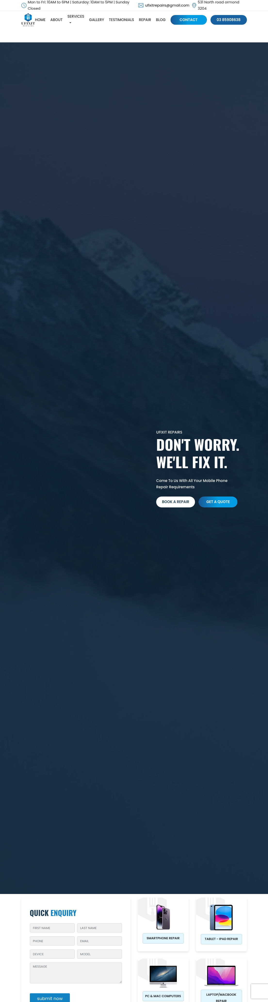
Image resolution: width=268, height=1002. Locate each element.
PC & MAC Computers (163, 996)
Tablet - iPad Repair (221, 939)
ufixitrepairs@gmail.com (167, 5)
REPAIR (146, 20)
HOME (41, 20)
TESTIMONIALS (122, 20)
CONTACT (189, 20)
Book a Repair (175, 501)
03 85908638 (229, 20)
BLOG (161, 20)
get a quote (218, 501)
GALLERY (97, 20)
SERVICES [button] (76, 16)
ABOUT (57, 20)
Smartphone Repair (162, 938)
